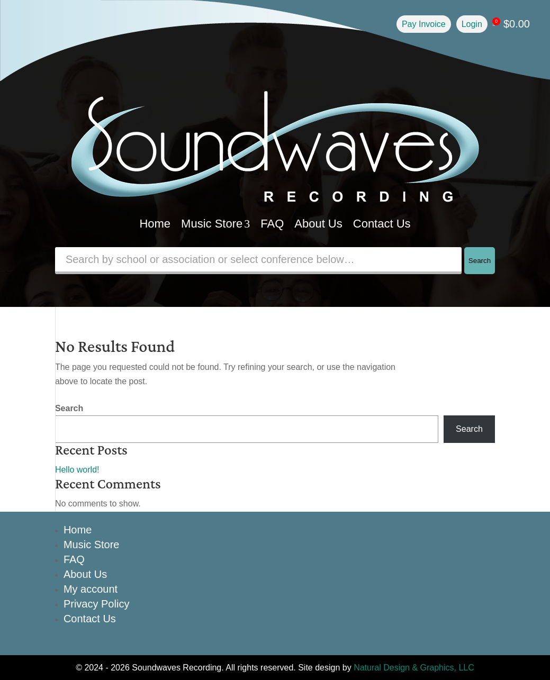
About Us (318, 223)
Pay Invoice (424, 24)
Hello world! (77, 469)
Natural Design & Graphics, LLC (414, 667)
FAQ (272, 223)
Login (472, 24)
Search (479, 261)
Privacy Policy (96, 604)
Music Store (215, 223)
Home (154, 223)
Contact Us (382, 223)
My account (91, 589)
